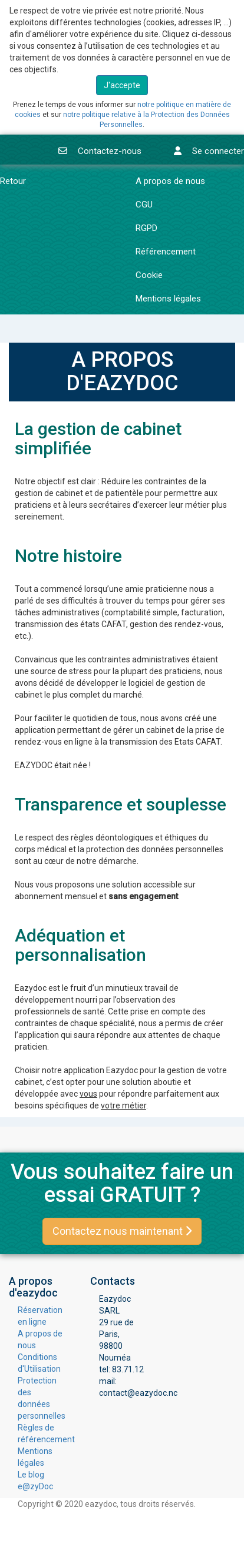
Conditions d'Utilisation (39, 1363)
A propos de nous (40, 1339)
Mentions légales (35, 1457)
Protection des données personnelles (41, 1398)
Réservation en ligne (40, 1315)
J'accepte (122, 85)
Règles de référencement (41, 1433)
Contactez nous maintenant (122, 1231)
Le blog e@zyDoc (35, 1480)
